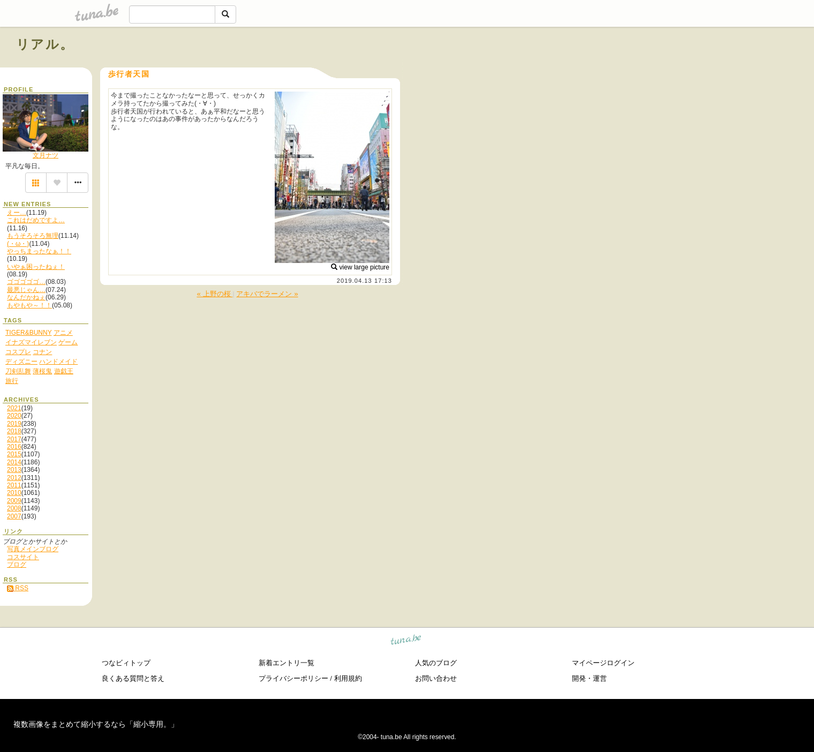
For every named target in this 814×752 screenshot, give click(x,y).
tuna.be (406, 641)
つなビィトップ (126, 663)
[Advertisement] (676, 68)
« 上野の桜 (214, 294)
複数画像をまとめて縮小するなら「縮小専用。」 (95, 724)
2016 (14, 446)
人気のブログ (436, 663)
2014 (14, 462)
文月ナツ (45, 155)
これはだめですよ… (36, 220)
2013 (14, 469)
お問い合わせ (436, 678)
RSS (17, 588)
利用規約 (348, 678)
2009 (14, 501)
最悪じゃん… (26, 290)
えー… (16, 212)
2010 (14, 493)
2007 (14, 516)
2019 (14, 423)
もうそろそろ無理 (32, 235)
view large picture (360, 267)
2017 (14, 439)
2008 (14, 508)
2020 (14, 415)
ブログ (16, 564)
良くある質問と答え (133, 678)
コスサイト (23, 557)
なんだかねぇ (26, 297)
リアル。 (45, 44)
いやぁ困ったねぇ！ (36, 266)
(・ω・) (18, 243)
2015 (14, 454)
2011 (14, 485)
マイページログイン (603, 663)
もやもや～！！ (29, 305)
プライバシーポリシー (293, 678)
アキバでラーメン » (267, 294)
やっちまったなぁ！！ (39, 251)
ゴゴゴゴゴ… (26, 281)
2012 (14, 478)
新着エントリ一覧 (286, 663)
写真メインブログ (32, 549)
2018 (14, 431)
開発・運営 (589, 678)
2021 (14, 408)
